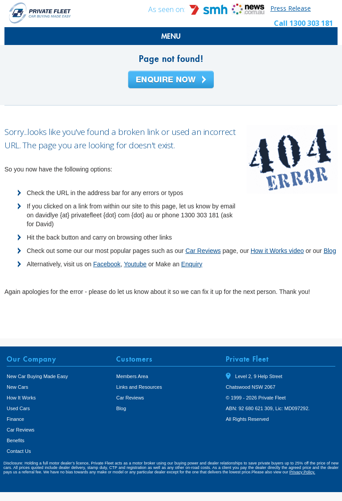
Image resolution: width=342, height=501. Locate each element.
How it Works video (277, 250)
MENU (171, 36)
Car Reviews (202, 250)
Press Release (290, 8)
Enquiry (191, 264)
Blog (330, 250)
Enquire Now (171, 80)
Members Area (132, 376)
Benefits (15, 440)
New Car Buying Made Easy (37, 376)
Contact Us (19, 451)
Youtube (135, 264)
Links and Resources (139, 387)
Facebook (106, 264)
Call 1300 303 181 (303, 23)
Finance (15, 419)
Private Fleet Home (40, 12)
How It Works (21, 397)
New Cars (17, 387)
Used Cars (18, 408)
